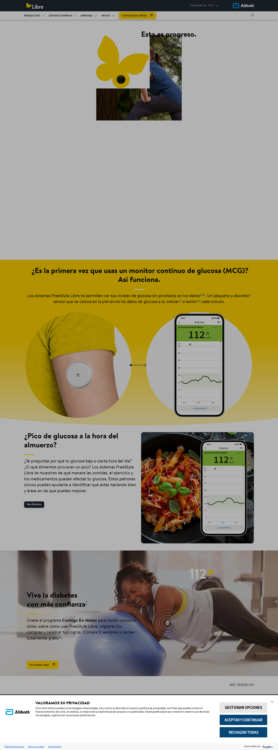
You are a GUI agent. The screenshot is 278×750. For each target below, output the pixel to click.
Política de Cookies (36, 746)
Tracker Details (55, 746)
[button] (272, 702)
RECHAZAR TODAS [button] (243, 732)
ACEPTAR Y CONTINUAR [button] (243, 719)
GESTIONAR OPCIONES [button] (243, 707)
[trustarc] (267, 746)
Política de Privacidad (14, 746)
